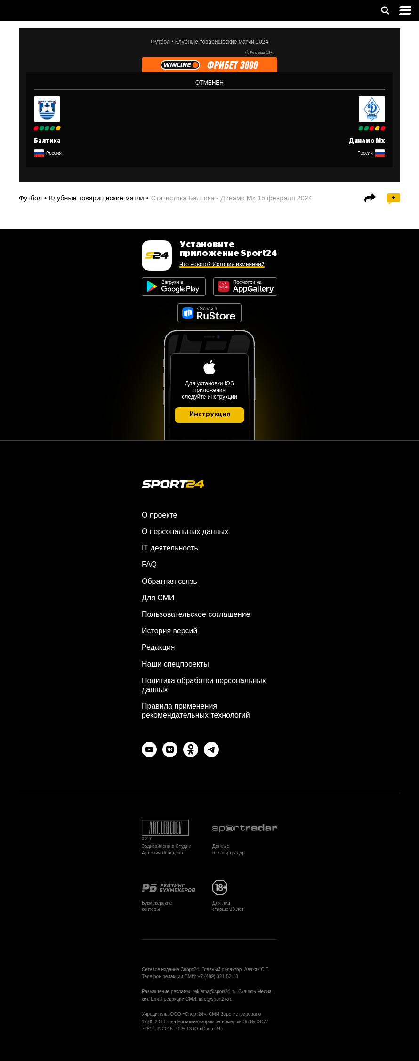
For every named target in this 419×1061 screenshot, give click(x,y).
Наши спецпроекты (175, 664)
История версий (169, 631)
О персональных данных (185, 531)
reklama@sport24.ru (214, 991)
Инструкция (209, 414)
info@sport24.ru (215, 999)
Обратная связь (169, 581)
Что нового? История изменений (222, 264)
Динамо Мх (367, 141)
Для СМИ (158, 598)
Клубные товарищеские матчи (96, 198)
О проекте (159, 515)
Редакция (158, 647)
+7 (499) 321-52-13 (218, 976)
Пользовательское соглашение (196, 614)
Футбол (160, 42)
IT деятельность (170, 548)
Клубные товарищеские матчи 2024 (221, 42)
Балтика (47, 141)
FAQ (149, 564)
